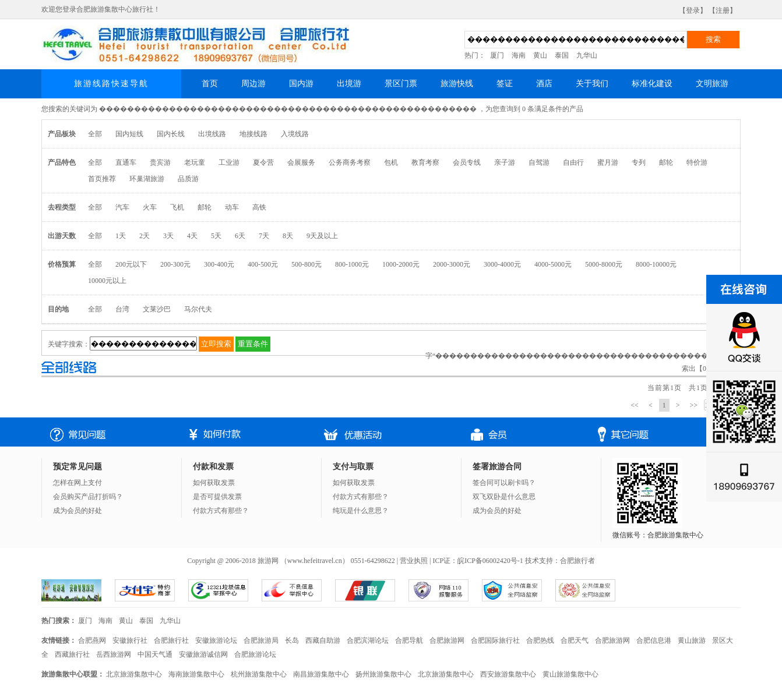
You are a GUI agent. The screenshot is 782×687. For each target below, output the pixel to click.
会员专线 (467, 162)
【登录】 (693, 10)
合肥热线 (540, 640)
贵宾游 (160, 162)
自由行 (573, 162)
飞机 (177, 207)
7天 (264, 236)
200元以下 (131, 264)
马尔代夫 (198, 309)
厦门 (497, 55)
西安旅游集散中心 (508, 674)
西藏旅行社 (72, 654)
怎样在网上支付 (77, 483)
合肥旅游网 (446, 640)
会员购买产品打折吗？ (88, 497)
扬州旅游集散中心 (383, 674)
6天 (240, 236)
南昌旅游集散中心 (321, 674)
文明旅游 (712, 83)
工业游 (229, 162)
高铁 (259, 207)
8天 (288, 236)
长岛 (292, 640)
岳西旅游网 (113, 654)
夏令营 (263, 162)
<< (634, 405)
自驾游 (539, 162)
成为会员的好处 (77, 511)
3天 (168, 236)
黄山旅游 (692, 640)
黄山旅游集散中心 (570, 674)
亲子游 (504, 162)
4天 (192, 236)
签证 (504, 83)
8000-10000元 (656, 264)
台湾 (122, 309)
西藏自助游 (322, 640)
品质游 (188, 179)
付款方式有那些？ (221, 511)
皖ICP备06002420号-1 (490, 561)
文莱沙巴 (157, 309)
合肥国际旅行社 (495, 640)
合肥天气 (575, 640)
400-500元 (263, 264)
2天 (144, 236)
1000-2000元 (401, 264)
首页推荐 (102, 179)
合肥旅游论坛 (255, 654)
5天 (216, 236)
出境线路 (212, 134)
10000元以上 (107, 281)
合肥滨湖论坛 (368, 640)
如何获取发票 (214, 483)
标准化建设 (652, 83)
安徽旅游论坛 (216, 640)
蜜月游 (607, 162)
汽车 (122, 207)
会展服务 (301, 162)
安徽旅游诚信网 (203, 654)
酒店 (544, 83)
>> (693, 405)
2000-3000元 (451, 264)
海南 (519, 55)
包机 (391, 162)
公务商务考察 (350, 162)
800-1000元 (352, 264)
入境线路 (295, 134)
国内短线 (129, 134)
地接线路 (253, 134)
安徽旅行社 (129, 640)
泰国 (562, 55)
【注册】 (723, 10)
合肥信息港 (653, 640)
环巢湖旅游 (146, 179)
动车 (232, 207)
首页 (210, 83)
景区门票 (401, 83)
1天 (120, 236)
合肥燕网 (92, 640)
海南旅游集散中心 (196, 674)
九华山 (586, 55)
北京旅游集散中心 (134, 674)
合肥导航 (409, 640)
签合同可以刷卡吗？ (504, 483)
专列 (639, 162)
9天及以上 (322, 236)
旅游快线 (457, 83)
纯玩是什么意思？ (361, 511)
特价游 (696, 162)
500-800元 (306, 264)
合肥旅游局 (261, 640)
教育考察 (425, 162)
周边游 (253, 83)
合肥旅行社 (171, 640)
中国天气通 (155, 654)
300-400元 (219, 264)
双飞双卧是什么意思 (504, 497)
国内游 (301, 83)
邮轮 (666, 162)
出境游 (349, 83)
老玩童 (194, 162)
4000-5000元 (553, 264)
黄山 (540, 55)
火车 (150, 207)
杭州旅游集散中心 (259, 674)
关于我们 (592, 83)
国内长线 (171, 134)
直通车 (125, 162)
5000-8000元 (603, 264)
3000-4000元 (502, 264)
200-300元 (175, 264)
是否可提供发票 (217, 497)
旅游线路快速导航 (111, 83)
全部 (95, 134)
